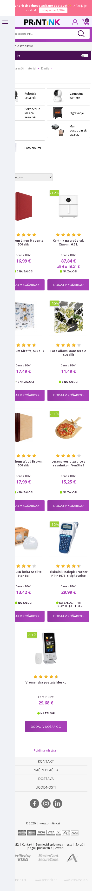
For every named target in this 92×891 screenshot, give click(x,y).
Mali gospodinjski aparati (78, 130)
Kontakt (27, 844)
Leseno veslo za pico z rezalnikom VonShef (68, 463)
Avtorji (59, 848)
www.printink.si (15, 880)
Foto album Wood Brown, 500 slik (23, 463)
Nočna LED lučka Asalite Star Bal (23, 574)
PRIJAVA (75, 23)
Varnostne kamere (77, 96)
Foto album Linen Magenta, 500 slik (23, 242)
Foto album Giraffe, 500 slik (23, 351)
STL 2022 (13, 844)
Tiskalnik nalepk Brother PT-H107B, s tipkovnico (68, 574)
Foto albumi (33, 148)
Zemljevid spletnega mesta (53, 844)
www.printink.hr (46, 880)
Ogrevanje (77, 113)
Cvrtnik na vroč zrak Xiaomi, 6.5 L (68, 242)
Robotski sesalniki (31, 96)
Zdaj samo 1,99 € (53, 10)
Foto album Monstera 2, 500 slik (68, 353)
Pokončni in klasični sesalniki (32, 113)
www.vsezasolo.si (76, 880)
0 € (85, 21)
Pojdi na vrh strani (46, 750)
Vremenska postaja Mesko (46, 682)
